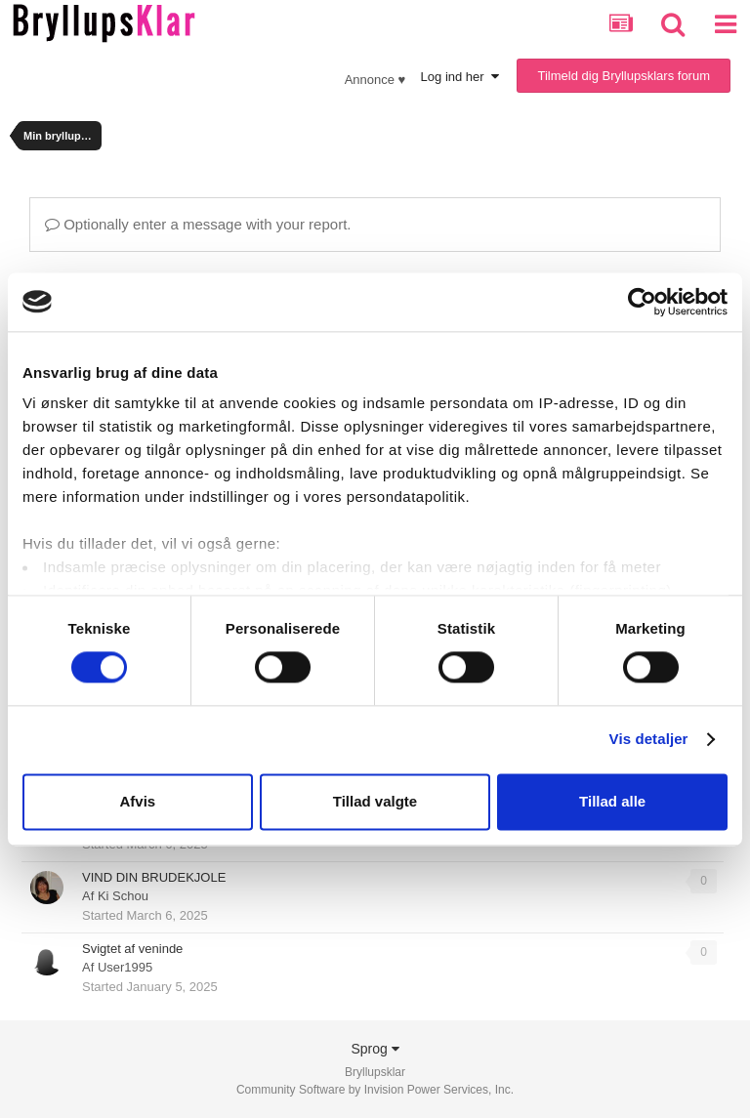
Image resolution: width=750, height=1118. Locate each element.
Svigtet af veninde (132, 948)
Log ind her (460, 76)
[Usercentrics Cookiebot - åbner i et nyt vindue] (642, 301)
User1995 (125, 967)
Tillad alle (612, 801)
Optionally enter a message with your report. (198, 224)
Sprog (374, 1048)
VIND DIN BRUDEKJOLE (154, 877)
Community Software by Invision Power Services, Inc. (375, 1090)
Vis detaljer (648, 739)
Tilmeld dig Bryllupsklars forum (623, 75)
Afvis (137, 801)
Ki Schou (123, 896)
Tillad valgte (375, 801)
